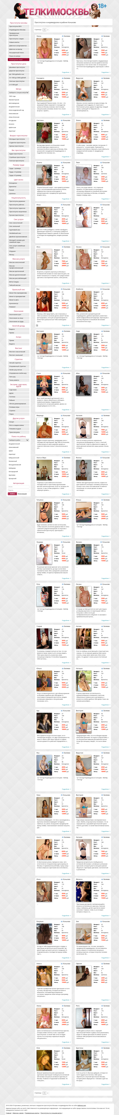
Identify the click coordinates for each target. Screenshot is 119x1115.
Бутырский (12, 478)
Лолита (39, 162)
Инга (38, 247)
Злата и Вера (41, 458)
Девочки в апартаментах (18, 46)
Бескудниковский (15, 465)
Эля (77, 921)
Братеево (12, 475)
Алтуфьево (12, 120)
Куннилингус (13, 303)
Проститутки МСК (15, 26)
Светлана (40, 120)
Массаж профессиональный (16, 267)
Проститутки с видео (16, 39)
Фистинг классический (17, 352)
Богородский (13, 471)
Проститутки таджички (17, 208)
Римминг (12, 307)
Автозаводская (14, 103)
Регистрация (22, 494)
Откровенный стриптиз (17, 366)
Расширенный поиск (16, 53)
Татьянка (40, 500)
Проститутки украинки (17, 201)
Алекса (39, 964)
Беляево (67, 36)
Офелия (79, 964)
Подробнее (65, 72)
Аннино (11, 124)
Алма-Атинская (14, 117)
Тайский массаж (14, 285)
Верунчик (79, 78)
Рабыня (12, 400)
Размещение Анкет (16, 59)
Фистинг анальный (16, 355)
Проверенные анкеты (32, 1113)
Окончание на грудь (16, 321)
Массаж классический (17, 262)
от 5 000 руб (13, 84)
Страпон (12, 410)
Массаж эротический (16, 271)
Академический (14, 444)
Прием (11, 333)
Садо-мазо (13, 390)
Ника (38, 795)
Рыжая (11, 190)
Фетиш (11, 255)
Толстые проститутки (16, 161)
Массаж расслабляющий (17, 278)
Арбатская (12, 127)
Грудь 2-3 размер (15, 172)
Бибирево (12, 468)
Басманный (13, 461)
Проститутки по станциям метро (51, 1113)
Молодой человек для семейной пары (17, 241)
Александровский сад (16, 110)
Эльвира (79, 205)
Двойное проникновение (18, 237)
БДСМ (11, 393)
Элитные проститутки (16, 81)
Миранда (40, 415)
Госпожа (12, 397)
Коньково (66, 120)
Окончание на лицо (16, 318)
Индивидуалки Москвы (17, 30)
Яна (38, 289)
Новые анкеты (14, 42)
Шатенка (12, 193)
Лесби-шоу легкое (15, 370)
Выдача (12, 329)
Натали (78, 626)
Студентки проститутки (17, 142)
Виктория (40, 331)
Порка (11, 414)
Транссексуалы (14, 432)
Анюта (39, 837)
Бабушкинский (14, 458)
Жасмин (79, 542)
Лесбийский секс (15, 233)
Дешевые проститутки (17, 67)
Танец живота (14, 380)
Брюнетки (12, 186)
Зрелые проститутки (16, 146)
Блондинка (13, 183)
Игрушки (12, 251)
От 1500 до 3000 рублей (17, 78)
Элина (39, 36)
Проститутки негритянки (18, 212)
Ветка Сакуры (14, 282)
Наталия (79, 415)
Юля (38, 1048)
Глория (39, 626)
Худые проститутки (16, 154)
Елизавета (40, 78)
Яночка (79, 458)
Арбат (11, 451)
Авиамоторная (14, 100)
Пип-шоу (12, 377)
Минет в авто (14, 300)
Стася (39, 373)
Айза (78, 373)
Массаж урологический (17, 275)
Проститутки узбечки (16, 205)
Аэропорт (12, 131)
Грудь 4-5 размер (15, 175)
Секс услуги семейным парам (17, 247)
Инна (38, 205)
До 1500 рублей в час (16, 74)
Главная (8, 1113)
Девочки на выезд (15, 49)
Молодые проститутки (17, 139)
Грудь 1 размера (15, 168)
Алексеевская (13, 113)
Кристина (79, 1048)
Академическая (14, 107)
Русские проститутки (16, 215)
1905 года (12, 96)
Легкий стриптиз (15, 363)
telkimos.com (82, 1105)
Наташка (79, 668)
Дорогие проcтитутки (16, 71)
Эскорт (11, 422)
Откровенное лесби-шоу (17, 373)
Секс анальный (14, 226)
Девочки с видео (18, 1113)
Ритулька (40, 921)
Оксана (78, 247)
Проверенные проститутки (14, 34)
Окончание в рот (15, 314)
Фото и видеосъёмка (16, 425)
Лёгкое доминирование (17, 404)
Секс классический (15, 223)
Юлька (78, 500)
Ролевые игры (14, 407)
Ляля (78, 162)
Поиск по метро (14, 56)
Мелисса (79, 879)
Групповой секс (14, 230)
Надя (78, 36)
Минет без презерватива (18, 293)
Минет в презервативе (17, 296)
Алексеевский (13, 447)
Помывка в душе (15, 429)
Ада (38, 711)
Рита (38, 584)
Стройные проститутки (17, 157)
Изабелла (79, 289)
